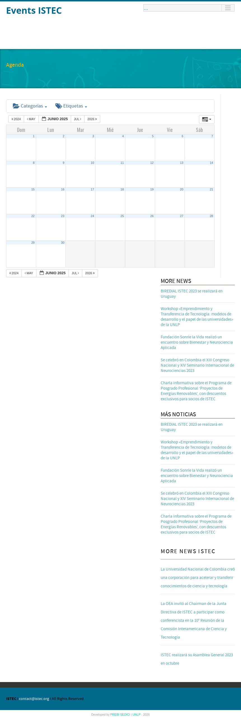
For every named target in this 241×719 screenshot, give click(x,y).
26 (152, 216)
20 (181, 189)
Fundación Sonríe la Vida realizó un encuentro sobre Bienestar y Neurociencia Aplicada (197, 342)
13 (181, 162)
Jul (78, 119)
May (31, 119)
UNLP (136, 714)
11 (122, 162)
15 (33, 189)
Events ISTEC (34, 10)
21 (211, 189)
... (146, 7)
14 (211, 162)
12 (152, 162)
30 (62, 242)
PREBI (115, 714)
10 (92, 162)
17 (92, 189)
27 (181, 216)
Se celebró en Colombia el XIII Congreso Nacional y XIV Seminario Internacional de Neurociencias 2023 (197, 365)
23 (62, 216)
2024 (16, 119)
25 (122, 216)
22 (33, 216)
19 (152, 189)
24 (92, 216)
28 (211, 216)
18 (122, 189)
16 (62, 189)
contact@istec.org (34, 698)
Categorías (30, 106)
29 (33, 242)
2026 (92, 119)
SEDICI (125, 714)
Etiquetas (71, 106)
